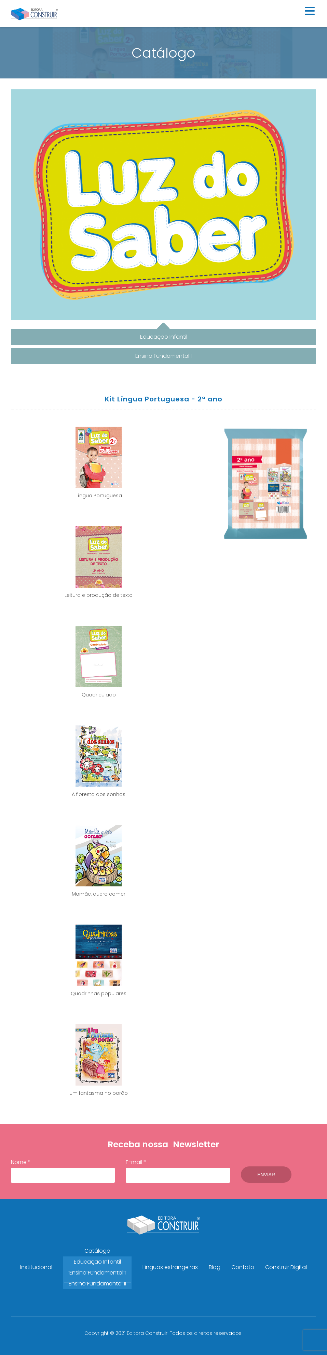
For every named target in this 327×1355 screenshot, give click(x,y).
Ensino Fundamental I (97, 1273)
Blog (214, 1267)
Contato (242, 1267)
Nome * (63, 1170)
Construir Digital (286, 1267)
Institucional (36, 1267)
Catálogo (97, 1251)
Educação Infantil (97, 1262)
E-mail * (178, 1170)
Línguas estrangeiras (170, 1267)
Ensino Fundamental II (97, 1283)
